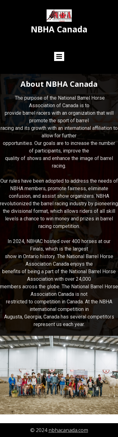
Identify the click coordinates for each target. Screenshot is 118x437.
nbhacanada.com (68, 430)
